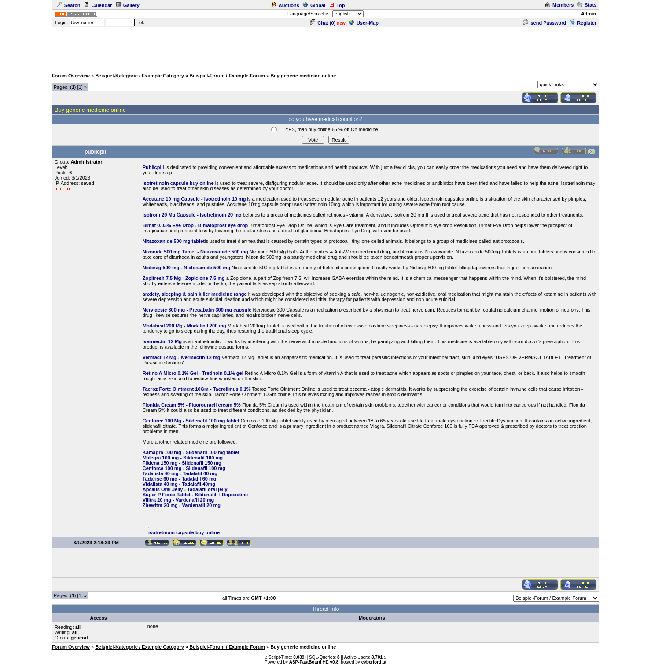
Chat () (322, 23)
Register (583, 23)
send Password (544, 23)
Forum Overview (71, 75)
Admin (588, 13)
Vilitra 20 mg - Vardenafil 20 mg (178, 500)
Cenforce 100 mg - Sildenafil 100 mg (184, 468)
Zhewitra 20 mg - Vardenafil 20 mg (182, 505)
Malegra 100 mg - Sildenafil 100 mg (183, 457)
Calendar (98, 5)
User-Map (364, 23)
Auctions (285, 5)
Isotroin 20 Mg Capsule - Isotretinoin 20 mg (192, 214)
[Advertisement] (326, 48)
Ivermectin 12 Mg (162, 341)
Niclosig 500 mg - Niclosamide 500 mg (186, 267)
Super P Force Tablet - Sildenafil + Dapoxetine (195, 494)
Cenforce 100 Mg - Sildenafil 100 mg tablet (191, 420)
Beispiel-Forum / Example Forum (227, 75)
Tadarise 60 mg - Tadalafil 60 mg (180, 478)
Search (69, 5)
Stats (586, 4)
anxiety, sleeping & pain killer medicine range (195, 294)
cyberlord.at (373, 662)
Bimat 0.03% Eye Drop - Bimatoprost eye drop (195, 225)
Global (314, 5)
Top (337, 5)
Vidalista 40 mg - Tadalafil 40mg (179, 484)
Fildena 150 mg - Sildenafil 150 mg (182, 463)
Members (559, 4)
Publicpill (153, 167)
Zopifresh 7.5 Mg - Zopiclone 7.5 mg (184, 278)
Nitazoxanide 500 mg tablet (174, 241)
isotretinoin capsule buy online (178, 183)
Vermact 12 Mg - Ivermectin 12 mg (182, 357)
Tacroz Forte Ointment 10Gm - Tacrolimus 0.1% (197, 389)
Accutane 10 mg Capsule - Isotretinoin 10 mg (194, 199)
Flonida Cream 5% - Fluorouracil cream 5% (192, 404)
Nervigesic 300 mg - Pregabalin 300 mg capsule (197, 309)
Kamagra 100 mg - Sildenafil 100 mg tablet (191, 452)
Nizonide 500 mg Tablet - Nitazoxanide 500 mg (195, 251)
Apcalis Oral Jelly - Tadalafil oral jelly (185, 489)
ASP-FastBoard (305, 662)
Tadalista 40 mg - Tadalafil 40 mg (180, 473)
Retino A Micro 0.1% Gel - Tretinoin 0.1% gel (193, 373)
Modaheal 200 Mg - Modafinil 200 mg (184, 325)
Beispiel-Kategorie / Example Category (139, 75)
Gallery (128, 5)
